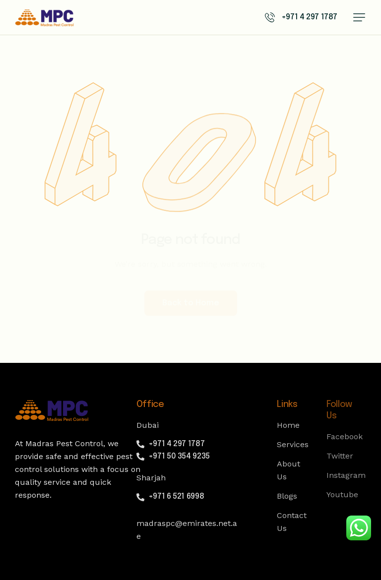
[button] (359, 17)
